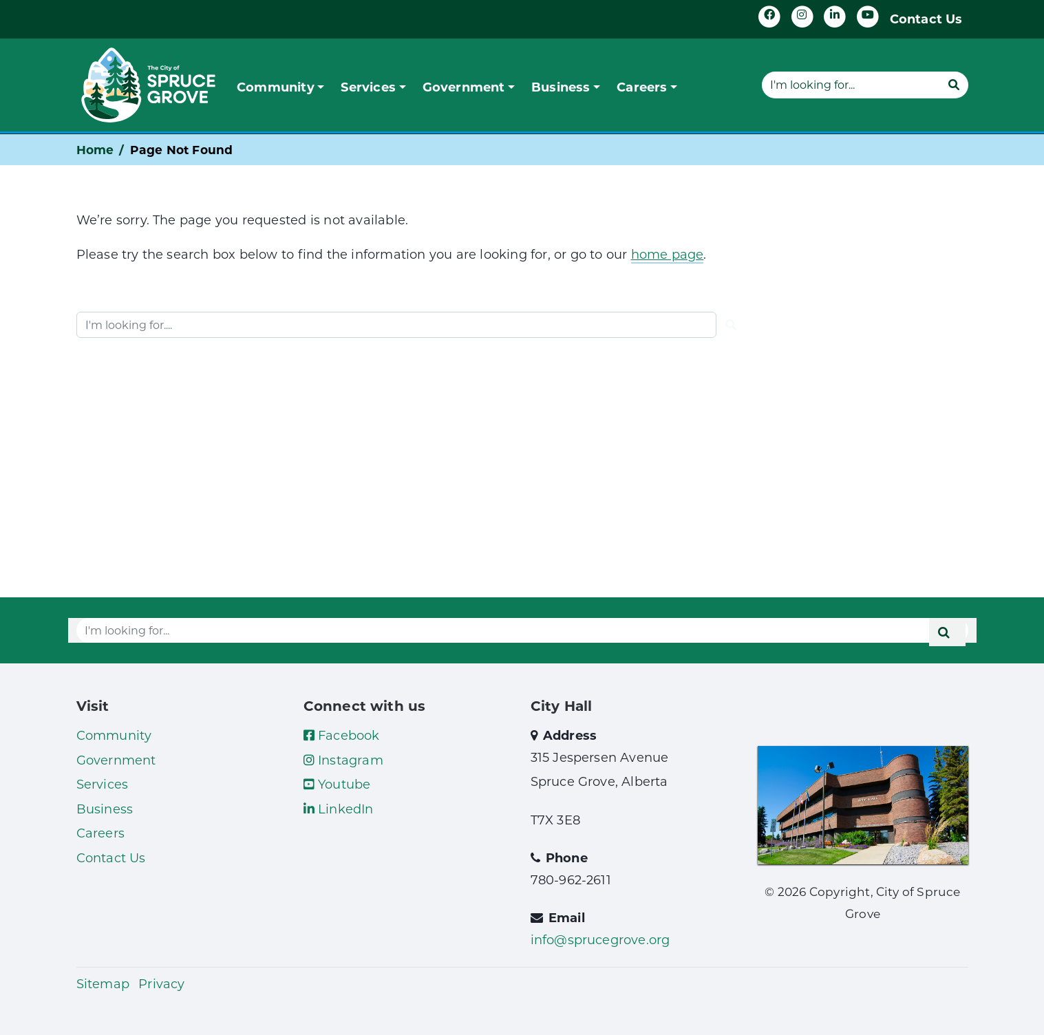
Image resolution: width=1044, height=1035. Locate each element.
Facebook (341, 735)
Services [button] (368, 86)
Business (105, 808)
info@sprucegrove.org (600, 939)
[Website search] (850, 85)
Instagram (343, 759)
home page (667, 254)
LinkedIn (338, 808)
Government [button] (464, 86)
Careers (100, 832)
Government (116, 759)
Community (114, 735)
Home (95, 150)
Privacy (161, 983)
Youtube (337, 784)
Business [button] (560, 86)
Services (102, 784)
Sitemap (102, 983)
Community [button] (276, 86)
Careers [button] (642, 86)
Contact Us (926, 18)
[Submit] (953, 85)
